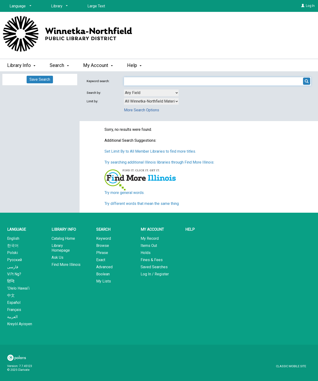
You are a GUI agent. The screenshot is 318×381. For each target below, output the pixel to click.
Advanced (104, 267)
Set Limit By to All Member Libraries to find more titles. (150, 151)
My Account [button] (98, 65)
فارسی (12, 267)
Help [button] (134, 65)
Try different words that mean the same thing (141, 203)
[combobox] (151, 92)
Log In (310, 6)
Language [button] (16, 229)
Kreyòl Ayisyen (19, 324)
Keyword (103, 238)
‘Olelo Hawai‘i (18, 288)
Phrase (102, 252)
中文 (11, 295)
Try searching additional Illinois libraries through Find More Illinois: (159, 162)
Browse (102, 245)
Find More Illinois (66, 264)
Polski (12, 252)
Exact (100, 260)
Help (190, 229)
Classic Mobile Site (291, 366)
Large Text (96, 6)
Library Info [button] (21, 65)
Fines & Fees (152, 260)
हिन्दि (10, 281)
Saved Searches (154, 267)
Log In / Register (155, 274)
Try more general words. (124, 192)
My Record (150, 238)
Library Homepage (61, 248)
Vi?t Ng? (14, 274)
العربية (12, 317)
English (13, 238)
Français (14, 309)
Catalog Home (63, 238)
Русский (14, 260)
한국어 (13, 245)
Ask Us (57, 257)
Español (13, 302)
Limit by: (93, 101)
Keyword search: (98, 81)
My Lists (103, 281)
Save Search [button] (39, 79)
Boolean (103, 274)
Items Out (149, 245)
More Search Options (141, 110)
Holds (146, 252)
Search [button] (59, 65)
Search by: (94, 92)
